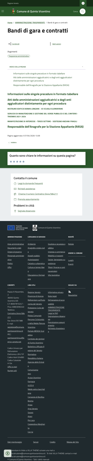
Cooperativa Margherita (36, 426)
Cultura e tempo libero (36, 269)
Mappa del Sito (73, 442)
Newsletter (72, 295)
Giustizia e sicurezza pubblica (56, 246)
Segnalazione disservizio (56, 318)
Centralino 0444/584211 (16, 315)
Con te (30, 431)
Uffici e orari (12, 366)
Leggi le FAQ (53, 313)
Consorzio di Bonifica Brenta (36, 399)
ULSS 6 (31, 385)
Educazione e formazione (36, 277)
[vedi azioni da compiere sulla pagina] (55, 44)
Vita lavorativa (54, 275)
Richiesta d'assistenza (56, 330)
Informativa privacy (55, 292)
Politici (10, 263)
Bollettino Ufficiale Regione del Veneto (36, 348)
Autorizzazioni (33, 259)
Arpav (30, 404)
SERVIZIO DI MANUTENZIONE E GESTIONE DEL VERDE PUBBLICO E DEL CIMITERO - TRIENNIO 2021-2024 (43, 115)
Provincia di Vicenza (35, 296)
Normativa (32, 354)
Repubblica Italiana (35, 358)
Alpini (30, 416)
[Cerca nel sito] (81, 11)
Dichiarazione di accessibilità (56, 302)
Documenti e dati (14, 247)
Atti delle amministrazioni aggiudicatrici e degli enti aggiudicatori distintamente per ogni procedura (39, 101)
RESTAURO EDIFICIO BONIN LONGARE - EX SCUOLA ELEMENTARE (35, 108)
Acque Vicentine (34, 377)
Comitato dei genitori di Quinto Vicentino (36, 340)
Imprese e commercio (56, 251)
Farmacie (31, 381)
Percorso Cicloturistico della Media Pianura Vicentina (36, 323)
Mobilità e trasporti (55, 255)
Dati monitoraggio (15, 442)
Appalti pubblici (34, 255)
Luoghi (71, 260)
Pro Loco (31, 420)
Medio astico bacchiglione (36, 391)
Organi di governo (15, 251)
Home (10, 22)
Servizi (35, 442)
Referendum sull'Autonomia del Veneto (36, 302)
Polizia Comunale (34, 315)
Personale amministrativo (16, 257)
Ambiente (32, 244)
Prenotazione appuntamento (56, 324)
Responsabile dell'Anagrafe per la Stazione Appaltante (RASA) (45, 126)
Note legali (52, 296)
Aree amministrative (16, 244)
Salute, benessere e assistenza (56, 261)
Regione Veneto (13, 3)
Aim (29, 373)
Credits (52, 442)
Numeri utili (12, 370)
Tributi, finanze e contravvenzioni (56, 269)
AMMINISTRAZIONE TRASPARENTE (30, 22)
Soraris (30, 412)
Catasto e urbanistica (36, 263)
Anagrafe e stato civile (36, 249)
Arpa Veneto (33, 408)
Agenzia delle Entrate (36, 364)
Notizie (71, 244)
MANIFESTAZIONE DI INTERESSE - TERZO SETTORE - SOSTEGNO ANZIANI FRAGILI (42, 121)
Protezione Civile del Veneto (36, 309)
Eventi (70, 264)
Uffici (10, 267)
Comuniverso (33, 369)
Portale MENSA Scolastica (36, 333)
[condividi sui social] (14, 44)
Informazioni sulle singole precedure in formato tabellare (43, 94)
